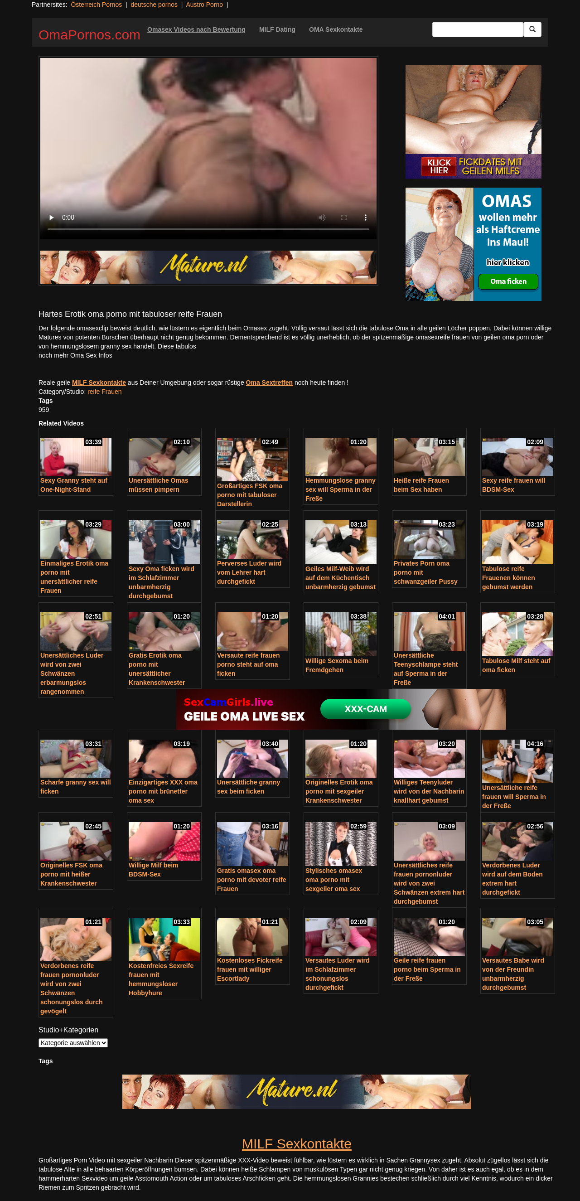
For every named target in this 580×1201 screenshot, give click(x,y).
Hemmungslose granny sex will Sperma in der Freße (340, 489)
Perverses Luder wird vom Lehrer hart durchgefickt (249, 572)
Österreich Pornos (96, 4)
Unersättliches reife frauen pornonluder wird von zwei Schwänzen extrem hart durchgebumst (429, 883)
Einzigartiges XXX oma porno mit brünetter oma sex (163, 791)
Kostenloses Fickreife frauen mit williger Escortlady (250, 969)
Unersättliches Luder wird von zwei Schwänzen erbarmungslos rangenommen (71, 673)
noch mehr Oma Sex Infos (75, 355)
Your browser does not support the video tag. (208, 148)
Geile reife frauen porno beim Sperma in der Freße (427, 969)
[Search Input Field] (477, 29)
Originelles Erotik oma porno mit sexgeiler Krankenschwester (339, 791)
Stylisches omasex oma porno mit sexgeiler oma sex (333, 879)
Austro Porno (204, 4)
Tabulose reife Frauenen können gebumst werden (508, 578)
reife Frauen (104, 391)
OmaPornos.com (89, 34)
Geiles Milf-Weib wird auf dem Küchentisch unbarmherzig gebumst (340, 578)
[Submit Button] (532, 29)
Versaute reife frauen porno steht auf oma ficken (248, 664)
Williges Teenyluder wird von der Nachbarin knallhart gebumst (429, 791)
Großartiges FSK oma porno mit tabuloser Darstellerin (249, 495)
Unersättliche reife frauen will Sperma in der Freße (514, 796)
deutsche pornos (154, 4)
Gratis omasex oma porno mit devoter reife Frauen (251, 879)
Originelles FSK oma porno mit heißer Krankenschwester (71, 874)
